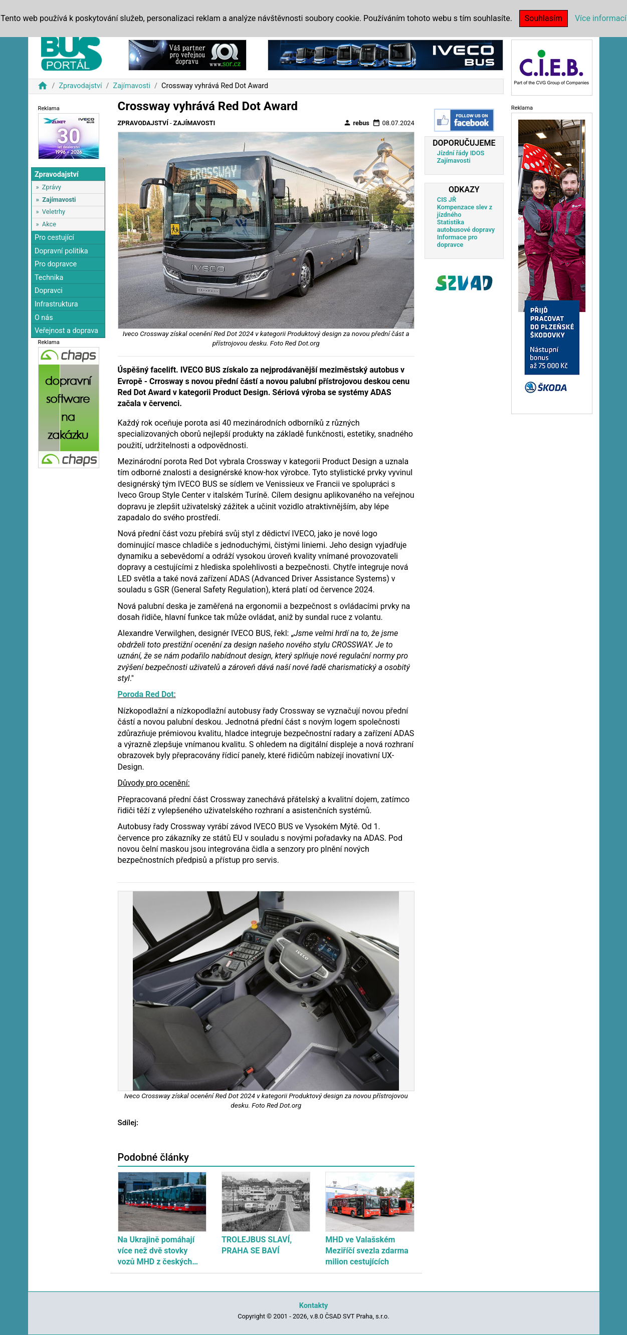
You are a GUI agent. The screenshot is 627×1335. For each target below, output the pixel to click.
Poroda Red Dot (146, 694)
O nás (44, 317)
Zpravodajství (80, 86)
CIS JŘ (446, 199)
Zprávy (51, 187)
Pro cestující (54, 237)
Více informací (600, 18)
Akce (49, 224)
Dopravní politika (61, 251)
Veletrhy (53, 211)
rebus (356, 123)
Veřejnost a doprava (66, 330)
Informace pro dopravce (457, 240)
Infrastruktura (56, 304)
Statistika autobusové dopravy (466, 225)
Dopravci (49, 290)
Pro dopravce (56, 264)
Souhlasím (543, 18)
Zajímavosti (132, 86)
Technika (49, 277)
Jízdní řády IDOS (461, 153)
